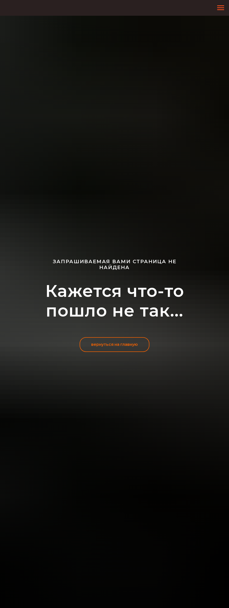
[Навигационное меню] (220, 7)
